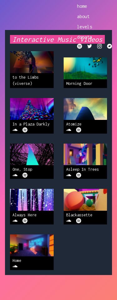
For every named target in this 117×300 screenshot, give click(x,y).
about (83, 16)
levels (84, 26)
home (82, 6)
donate (84, 37)
